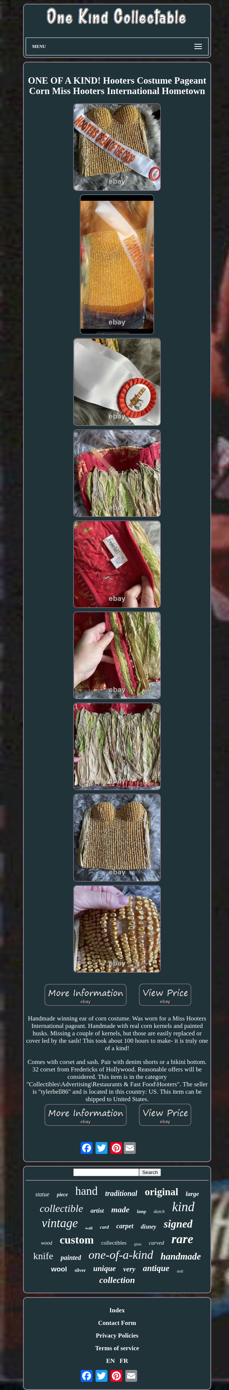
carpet (124, 1226)
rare (182, 1239)
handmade (181, 1256)
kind (183, 1207)
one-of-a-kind (120, 1254)
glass (137, 1244)
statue (42, 1194)
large (192, 1193)
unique (104, 1268)
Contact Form (117, 1322)
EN (110, 1360)
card (104, 1227)
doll (180, 1271)
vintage (60, 1223)
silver (80, 1270)
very (129, 1269)
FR (124, 1360)
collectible (61, 1208)
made (120, 1209)
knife (43, 1256)
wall (89, 1228)
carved (156, 1243)
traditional (121, 1193)
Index (117, 1310)
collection (117, 1280)
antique (156, 1268)
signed (178, 1224)
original (161, 1191)
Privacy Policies (117, 1335)
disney (149, 1226)
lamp (141, 1211)
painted (71, 1257)
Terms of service (117, 1348)
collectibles (113, 1243)
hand (86, 1190)
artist (97, 1210)
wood (46, 1243)
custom (76, 1239)
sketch (159, 1211)
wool (59, 1269)
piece (62, 1194)
